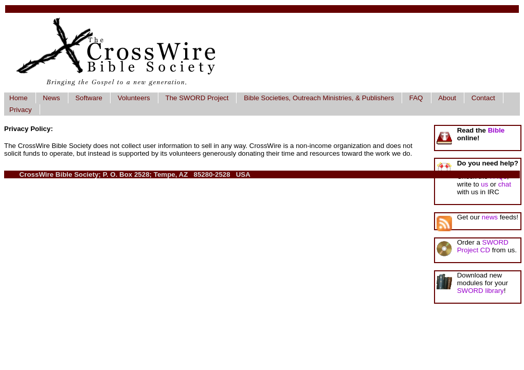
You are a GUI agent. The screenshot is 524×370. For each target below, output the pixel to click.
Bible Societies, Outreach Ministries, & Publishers (319, 98)
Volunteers (134, 98)
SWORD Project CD (483, 246)
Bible (496, 130)
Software (88, 98)
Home (18, 98)
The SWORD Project (197, 98)
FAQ (416, 98)
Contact (483, 98)
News (51, 98)
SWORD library (480, 290)
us (484, 184)
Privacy (20, 110)
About (447, 98)
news (490, 217)
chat (504, 184)
